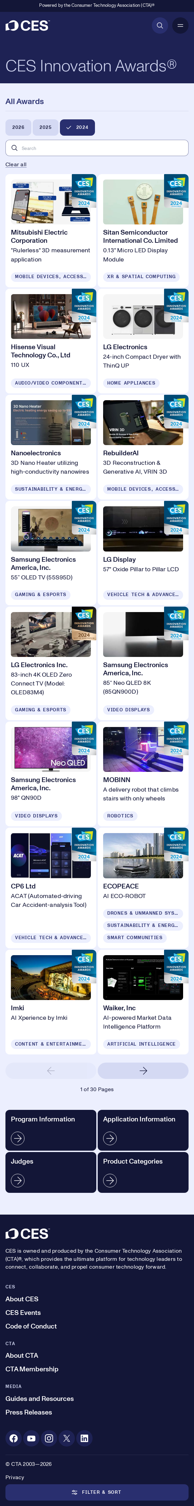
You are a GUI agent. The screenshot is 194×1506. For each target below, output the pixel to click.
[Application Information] (143, 1130)
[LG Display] (143, 553)
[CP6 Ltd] (50, 888)
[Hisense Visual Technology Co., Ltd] (50, 341)
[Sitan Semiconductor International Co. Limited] (143, 230)
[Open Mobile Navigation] (180, 25)
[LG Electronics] (143, 341)
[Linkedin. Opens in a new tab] (84, 1438)
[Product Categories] (143, 1172)
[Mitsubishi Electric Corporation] (50, 230)
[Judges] (50, 1172)
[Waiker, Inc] (143, 1002)
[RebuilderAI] (143, 447)
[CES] (27, 25)
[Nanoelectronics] (50, 447)
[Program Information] (50, 1130)
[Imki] (50, 1002)
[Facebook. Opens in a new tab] (13, 1438)
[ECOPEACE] (143, 888)
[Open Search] (160, 25)
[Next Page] (143, 1071)
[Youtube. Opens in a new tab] (31, 1438)
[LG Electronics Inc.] (50, 663)
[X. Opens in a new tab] (67, 1438)
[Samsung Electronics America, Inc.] (50, 553)
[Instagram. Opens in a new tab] (49, 1438)
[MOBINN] (143, 774)
